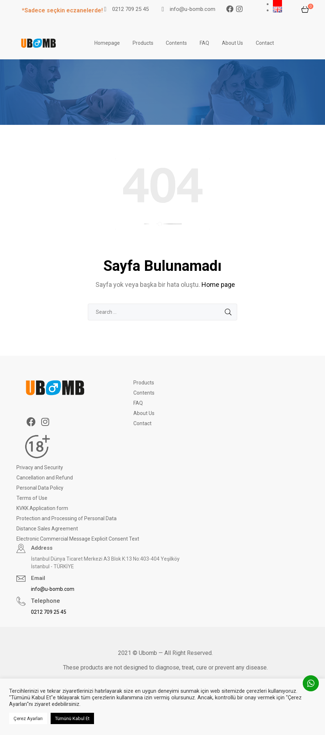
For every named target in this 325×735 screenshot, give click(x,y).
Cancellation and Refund (44, 478)
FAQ (204, 43)
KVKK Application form (42, 508)
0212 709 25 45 (130, 9)
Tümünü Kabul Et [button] (72, 718)
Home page (218, 284)
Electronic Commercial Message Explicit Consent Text (77, 539)
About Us (232, 43)
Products (143, 43)
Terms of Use (31, 498)
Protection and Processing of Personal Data (66, 518)
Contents (176, 43)
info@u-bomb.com (192, 9)
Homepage (107, 43)
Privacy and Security (39, 467)
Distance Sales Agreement (47, 529)
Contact (265, 43)
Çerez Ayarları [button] (28, 718)
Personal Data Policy (39, 488)
